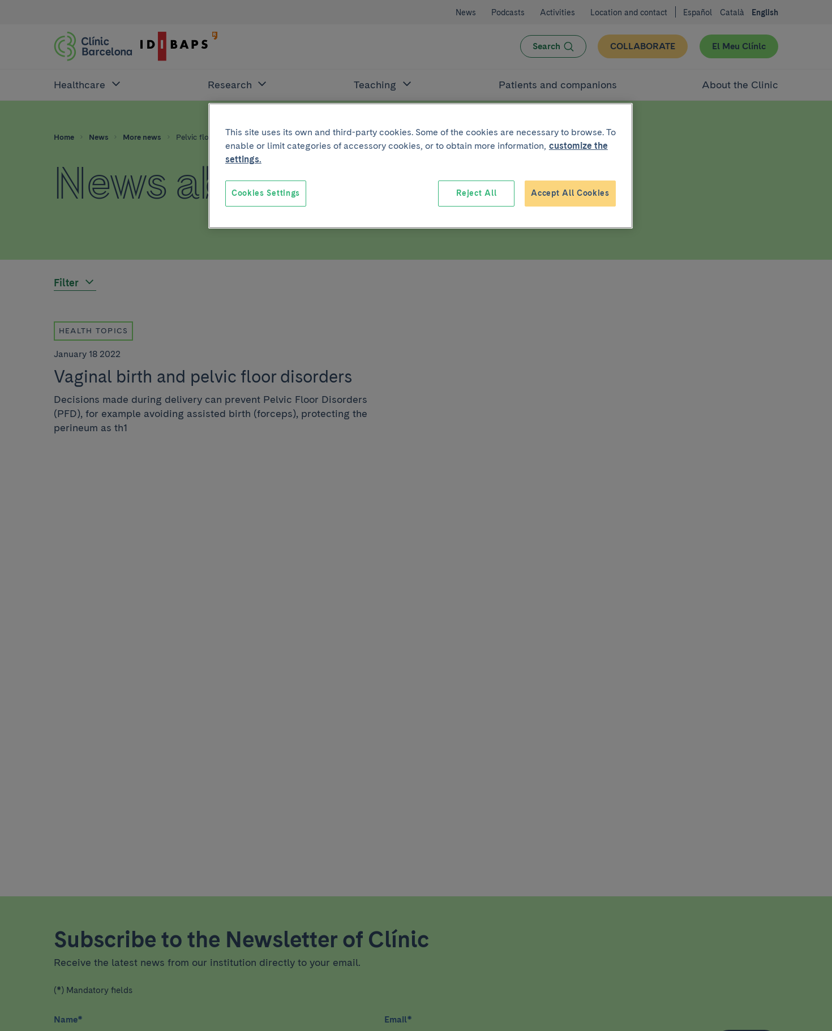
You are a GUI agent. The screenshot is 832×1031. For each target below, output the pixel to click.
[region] (420, 166)
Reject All (476, 192)
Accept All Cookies (570, 192)
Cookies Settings (265, 192)
